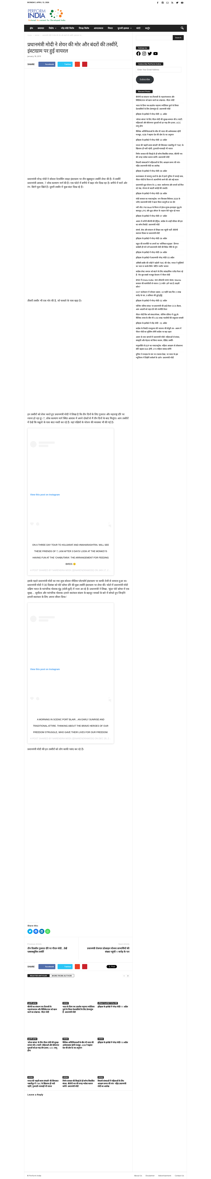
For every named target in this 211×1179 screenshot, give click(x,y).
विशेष (52, 28)
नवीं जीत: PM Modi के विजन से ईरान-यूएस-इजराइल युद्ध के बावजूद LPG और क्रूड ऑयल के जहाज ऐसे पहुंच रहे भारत (159, 209)
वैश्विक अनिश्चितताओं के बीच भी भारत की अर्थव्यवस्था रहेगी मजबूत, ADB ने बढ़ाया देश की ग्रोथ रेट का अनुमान (78, 1045)
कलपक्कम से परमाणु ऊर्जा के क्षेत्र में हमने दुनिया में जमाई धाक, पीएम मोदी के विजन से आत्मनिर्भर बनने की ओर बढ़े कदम (159, 178)
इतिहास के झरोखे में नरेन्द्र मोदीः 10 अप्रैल (113, 1042)
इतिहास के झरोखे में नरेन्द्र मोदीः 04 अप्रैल (151, 252)
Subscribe (145, 79)
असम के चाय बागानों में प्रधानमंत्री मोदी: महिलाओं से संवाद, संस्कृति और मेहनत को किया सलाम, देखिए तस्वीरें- (158, 339)
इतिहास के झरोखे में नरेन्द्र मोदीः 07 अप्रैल (151, 216)
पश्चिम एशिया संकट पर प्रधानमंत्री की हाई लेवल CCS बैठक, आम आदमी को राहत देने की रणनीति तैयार (158, 307)
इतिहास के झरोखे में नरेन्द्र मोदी (107, 1003)
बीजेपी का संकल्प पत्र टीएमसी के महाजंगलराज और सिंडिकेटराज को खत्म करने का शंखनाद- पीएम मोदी (42, 1009)
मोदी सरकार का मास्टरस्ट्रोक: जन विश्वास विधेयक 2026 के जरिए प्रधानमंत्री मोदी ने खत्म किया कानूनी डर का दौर (158, 200)
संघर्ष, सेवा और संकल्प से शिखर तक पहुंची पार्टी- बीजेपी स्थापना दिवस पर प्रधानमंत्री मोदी (157, 231)
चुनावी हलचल (125, 28)
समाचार (41, 28)
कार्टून (147, 28)
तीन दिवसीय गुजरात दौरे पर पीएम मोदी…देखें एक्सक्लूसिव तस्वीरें (47, 950)
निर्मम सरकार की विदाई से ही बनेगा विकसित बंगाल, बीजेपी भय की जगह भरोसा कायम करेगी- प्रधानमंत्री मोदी (78, 1083)
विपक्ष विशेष (84, 28)
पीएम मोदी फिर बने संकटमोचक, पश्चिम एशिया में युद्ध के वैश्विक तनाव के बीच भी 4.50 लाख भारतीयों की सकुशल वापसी (159, 316)
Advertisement (164, 1175)
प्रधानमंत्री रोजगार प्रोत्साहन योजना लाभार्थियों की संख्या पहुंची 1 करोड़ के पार (108, 950)
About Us (138, 1175)
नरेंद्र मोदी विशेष (67, 28)
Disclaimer (150, 1175)
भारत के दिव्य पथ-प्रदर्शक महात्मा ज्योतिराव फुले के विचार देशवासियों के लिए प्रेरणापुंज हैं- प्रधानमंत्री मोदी (78, 1009)
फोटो (138, 28)
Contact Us (179, 1175)
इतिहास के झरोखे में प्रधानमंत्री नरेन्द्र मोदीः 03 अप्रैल (155, 257)
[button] (182, 28)
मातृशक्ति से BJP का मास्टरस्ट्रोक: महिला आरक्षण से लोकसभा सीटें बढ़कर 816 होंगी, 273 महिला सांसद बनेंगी (159, 347)
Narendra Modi (61, 570)
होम (31, 28)
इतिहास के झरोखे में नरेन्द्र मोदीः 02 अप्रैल (151, 300)
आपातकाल (98, 28)
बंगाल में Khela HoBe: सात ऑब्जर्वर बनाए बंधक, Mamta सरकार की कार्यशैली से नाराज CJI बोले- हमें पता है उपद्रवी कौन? (158, 283)
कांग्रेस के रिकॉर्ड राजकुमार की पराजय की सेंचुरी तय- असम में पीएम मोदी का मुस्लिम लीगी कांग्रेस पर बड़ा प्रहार (158, 330)
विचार (110, 28)
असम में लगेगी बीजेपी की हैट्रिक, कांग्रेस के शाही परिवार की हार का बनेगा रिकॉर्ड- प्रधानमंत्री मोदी (159, 223)
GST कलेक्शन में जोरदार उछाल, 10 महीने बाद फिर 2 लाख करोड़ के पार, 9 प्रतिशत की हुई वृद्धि (158, 294)
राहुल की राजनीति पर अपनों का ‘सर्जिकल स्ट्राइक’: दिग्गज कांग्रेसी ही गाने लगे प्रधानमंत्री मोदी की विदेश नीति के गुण (157, 245)
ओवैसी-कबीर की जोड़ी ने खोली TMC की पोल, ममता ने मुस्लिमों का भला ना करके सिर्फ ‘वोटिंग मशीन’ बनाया (160, 264)
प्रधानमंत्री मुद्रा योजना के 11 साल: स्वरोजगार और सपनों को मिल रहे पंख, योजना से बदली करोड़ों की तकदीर (160, 186)
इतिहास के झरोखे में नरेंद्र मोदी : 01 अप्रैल (151, 323)
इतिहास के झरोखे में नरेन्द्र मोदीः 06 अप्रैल (151, 238)
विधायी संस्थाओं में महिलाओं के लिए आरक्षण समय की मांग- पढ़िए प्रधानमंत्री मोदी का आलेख (112, 1083)
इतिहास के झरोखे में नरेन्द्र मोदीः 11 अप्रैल (113, 1006)
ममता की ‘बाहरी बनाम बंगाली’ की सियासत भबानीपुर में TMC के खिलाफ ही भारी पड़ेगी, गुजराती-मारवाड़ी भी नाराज (42, 1083)
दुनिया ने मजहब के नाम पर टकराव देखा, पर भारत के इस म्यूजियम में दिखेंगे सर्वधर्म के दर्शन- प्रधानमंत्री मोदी (157, 356)
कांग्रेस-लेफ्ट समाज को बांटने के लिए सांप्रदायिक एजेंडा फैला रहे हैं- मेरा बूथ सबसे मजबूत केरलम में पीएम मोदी (159, 273)
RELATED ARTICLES (38, 975)
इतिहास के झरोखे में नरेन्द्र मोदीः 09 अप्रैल (151, 171)
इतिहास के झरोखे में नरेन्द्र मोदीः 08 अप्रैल (151, 193)
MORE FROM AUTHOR (62, 975)
